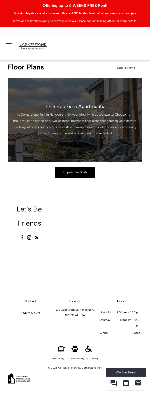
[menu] (8, 43)
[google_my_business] (36, 238)
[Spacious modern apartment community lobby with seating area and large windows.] (76, 224)
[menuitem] (58, 359)
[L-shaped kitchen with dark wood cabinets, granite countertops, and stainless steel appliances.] (120, 267)
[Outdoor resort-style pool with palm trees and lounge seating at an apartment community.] (76, 267)
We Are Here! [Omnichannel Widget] (126, 372)
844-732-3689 (30, 313)
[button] (113, 383)
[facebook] (22, 238)
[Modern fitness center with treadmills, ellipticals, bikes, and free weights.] (120, 224)
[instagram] (29, 238)
